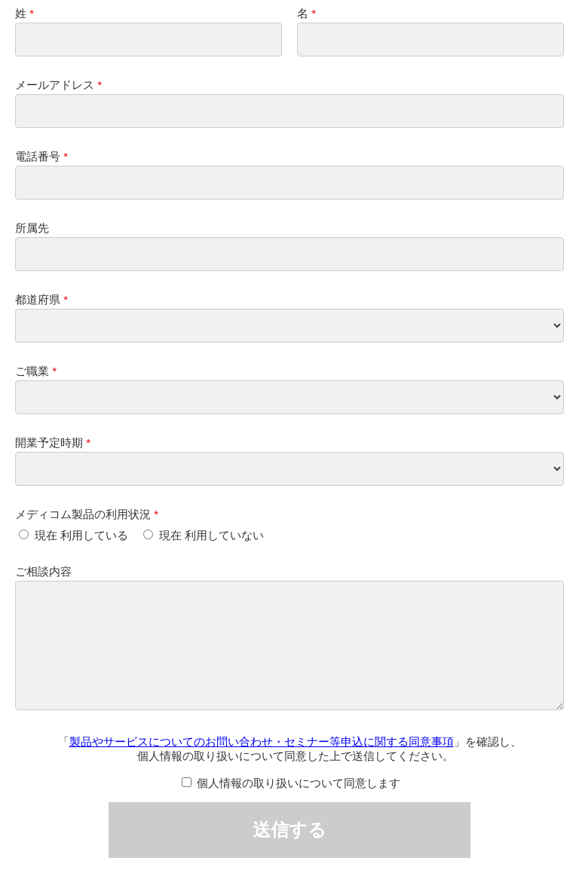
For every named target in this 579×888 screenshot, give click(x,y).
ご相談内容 (43, 571)
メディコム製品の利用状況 (83, 514)
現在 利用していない (211, 535)
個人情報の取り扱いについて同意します (298, 805)
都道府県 (37, 299)
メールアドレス (54, 84)
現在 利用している (81, 535)
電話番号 (37, 156)
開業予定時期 (49, 442)
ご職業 (32, 371)
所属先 (32, 227)
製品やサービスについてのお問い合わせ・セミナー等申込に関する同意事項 (261, 764)
